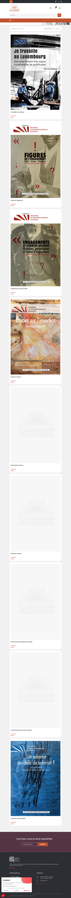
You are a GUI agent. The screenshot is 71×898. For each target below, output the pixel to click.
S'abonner (42, 844)
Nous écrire (43, 883)
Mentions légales (15, 876)
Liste (57, 28)
